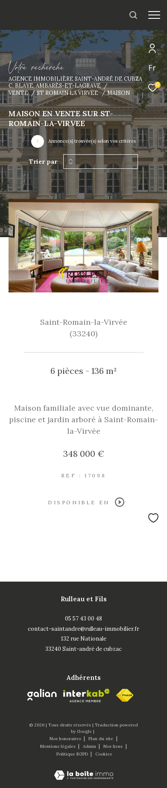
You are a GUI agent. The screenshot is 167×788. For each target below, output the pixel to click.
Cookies (103, 754)
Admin (90, 746)
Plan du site (101, 738)
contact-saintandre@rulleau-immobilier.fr (83, 628)
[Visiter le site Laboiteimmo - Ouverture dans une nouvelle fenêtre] (84, 769)
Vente (18, 92)
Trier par (43, 161)
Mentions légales (58, 746)
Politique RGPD (72, 754)
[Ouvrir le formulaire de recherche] (133, 15)
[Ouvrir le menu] (154, 15)
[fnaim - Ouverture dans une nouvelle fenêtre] (124, 695)
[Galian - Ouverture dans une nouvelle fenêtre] (42, 695)
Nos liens (113, 746)
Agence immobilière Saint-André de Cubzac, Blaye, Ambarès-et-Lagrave (75, 82)
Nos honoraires (66, 738)
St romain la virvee (67, 92)
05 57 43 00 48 (83, 618)
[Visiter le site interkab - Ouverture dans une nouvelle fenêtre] (86, 696)
